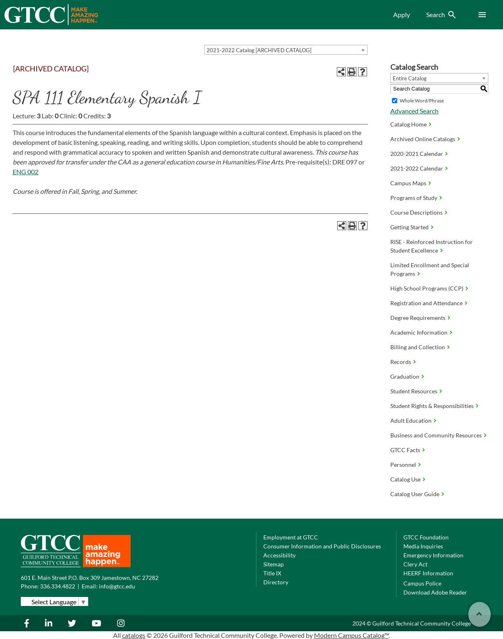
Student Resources (413, 391)
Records (400, 361)
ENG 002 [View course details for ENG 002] (25, 171)
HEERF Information (428, 573)
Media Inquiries (423, 546)
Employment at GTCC (290, 537)
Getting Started (409, 227)
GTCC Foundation (426, 537)
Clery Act (415, 564)
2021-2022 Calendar (416, 168)
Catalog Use (405, 479)
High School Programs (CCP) (426, 288)
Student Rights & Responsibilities (432, 405)
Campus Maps (408, 183)
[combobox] (285, 50)
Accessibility (279, 555)
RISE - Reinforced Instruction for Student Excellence (431, 246)
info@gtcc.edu (117, 586)
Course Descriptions (416, 212)
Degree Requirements (417, 317)
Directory (275, 582)
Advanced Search (414, 111)
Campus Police (422, 583)
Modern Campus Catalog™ (351, 635)
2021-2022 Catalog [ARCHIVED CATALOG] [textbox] (259, 50)
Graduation (404, 376)
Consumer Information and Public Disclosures (322, 546)
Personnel (403, 464)
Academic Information (418, 332)
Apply (401, 14)
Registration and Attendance (426, 303)
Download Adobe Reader (435, 592)
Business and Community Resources (436, 435)
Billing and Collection (417, 347)
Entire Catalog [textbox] (410, 78)
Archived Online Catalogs (422, 138)
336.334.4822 (57, 586)
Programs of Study (413, 197)
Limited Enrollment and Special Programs (429, 269)
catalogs (133, 635)
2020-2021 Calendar (416, 153)
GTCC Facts (405, 449)
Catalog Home (408, 124)
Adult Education (411, 420)
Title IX (272, 573)
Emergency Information (433, 555)
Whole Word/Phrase (422, 101)
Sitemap (273, 564)
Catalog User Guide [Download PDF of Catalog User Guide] (414, 493)
